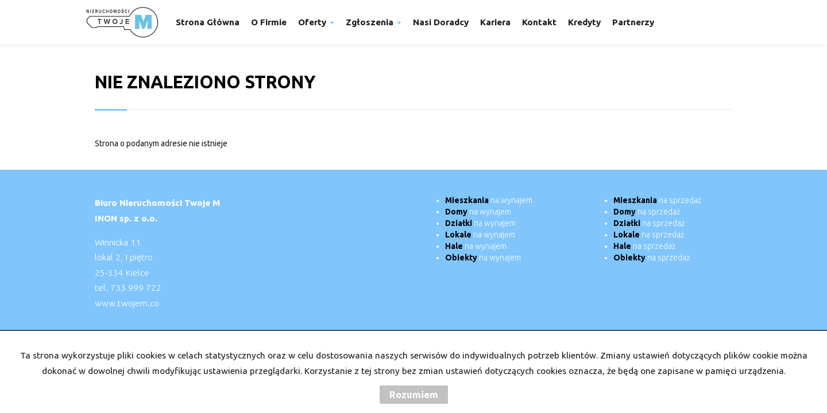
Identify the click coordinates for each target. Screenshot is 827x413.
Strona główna (207, 22)
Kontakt (539, 22)
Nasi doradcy (441, 22)
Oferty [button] (316, 22)
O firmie (269, 22)
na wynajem (488, 200)
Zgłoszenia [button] (373, 22)
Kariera (495, 22)
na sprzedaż (657, 200)
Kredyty (584, 22)
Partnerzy (633, 22)
